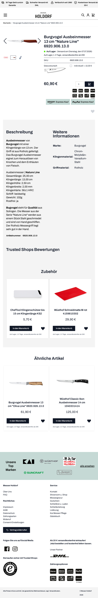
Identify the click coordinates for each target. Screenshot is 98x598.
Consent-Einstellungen (13, 522)
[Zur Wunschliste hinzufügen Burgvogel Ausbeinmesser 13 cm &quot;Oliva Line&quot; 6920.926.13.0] (42, 420)
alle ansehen (87, 465)
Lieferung (54, 510)
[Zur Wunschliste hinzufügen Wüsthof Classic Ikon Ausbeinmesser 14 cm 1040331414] (88, 420)
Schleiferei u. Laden (59, 504)
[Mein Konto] (88, 15)
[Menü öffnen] (5, 15)
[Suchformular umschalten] (83, 15)
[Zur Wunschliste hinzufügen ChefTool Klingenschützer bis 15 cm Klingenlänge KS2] (42, 328)
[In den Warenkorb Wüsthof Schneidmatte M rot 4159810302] (64, 328)
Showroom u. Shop (58, 494)
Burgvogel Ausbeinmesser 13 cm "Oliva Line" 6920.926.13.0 (26, 404)
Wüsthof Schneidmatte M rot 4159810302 (70, 311)
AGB (5, 510)
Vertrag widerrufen (16, 529)
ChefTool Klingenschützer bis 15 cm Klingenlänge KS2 (27, 311)
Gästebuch (55, 516)
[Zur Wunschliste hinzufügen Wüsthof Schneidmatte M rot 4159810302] (85, 328)
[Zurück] (5, 41)
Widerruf (7, 519)
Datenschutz (9, 513)
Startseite (7, 23)
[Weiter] (39, 41)
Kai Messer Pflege (58, 513)
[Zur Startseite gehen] (43, 15)
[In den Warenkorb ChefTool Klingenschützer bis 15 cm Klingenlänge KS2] (21, 328)
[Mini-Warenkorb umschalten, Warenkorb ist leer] (93, 15)
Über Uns (7, 491)
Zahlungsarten (9, 516)
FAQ (5, 494)
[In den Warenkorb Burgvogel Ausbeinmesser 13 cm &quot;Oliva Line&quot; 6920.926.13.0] (18, 420)
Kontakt (53, 491)
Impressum (8, 507)
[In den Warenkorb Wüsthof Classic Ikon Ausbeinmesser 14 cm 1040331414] (64, 420)
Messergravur (56, 497)
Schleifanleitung (57, 507)
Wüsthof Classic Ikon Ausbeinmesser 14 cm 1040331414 (72, 402)
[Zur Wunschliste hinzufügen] (92, 111)
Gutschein (54, 501)
